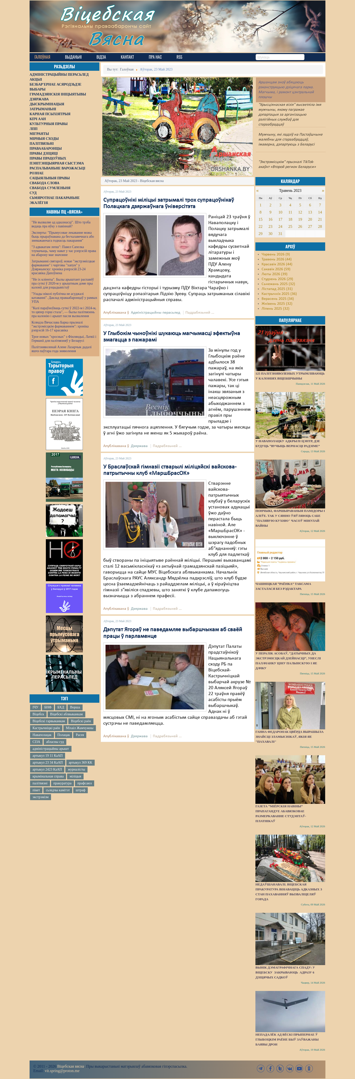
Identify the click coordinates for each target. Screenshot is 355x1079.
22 (261, 226)
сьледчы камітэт (58, 790)
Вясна (116, 38)
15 (261, 219)
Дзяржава (139, 446)
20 (310, 219)
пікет (36, 790)
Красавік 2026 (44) (277, 264)
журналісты (76, 769)
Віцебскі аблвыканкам (66, 714)
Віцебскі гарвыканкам (49, 721)
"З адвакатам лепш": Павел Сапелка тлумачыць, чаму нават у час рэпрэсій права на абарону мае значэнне (64, 251)
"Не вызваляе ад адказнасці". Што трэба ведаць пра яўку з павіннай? (61, 224)
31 (280, 234)
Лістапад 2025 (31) (277, 289)
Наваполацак (42, 735)
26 (300, 226)
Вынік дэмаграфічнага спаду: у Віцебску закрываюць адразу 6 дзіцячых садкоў (285, 972)
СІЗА (36, 742)
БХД (60, 707)
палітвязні (40, 783)
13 (310, 212)
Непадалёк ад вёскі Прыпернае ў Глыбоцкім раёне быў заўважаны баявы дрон (287, 1039)
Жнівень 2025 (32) (277, 304)
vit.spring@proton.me (62, 1071)
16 (270, 219)
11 (290, 212)
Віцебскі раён (81, 721)
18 (290, 219)
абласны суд (55, 742)
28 (320, 226)
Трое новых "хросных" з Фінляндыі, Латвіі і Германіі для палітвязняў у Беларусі (64, 338)
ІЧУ (35, 707)
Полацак (63, 735)
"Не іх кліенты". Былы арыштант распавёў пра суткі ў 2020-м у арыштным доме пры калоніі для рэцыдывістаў (63, 283)
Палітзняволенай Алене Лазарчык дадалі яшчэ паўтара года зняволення (61, 349)
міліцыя (75, 776)
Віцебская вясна (70, 1066)
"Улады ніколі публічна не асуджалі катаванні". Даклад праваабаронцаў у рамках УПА (64, 298)
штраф (80, 790)
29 (261, 234)
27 (310, 226)
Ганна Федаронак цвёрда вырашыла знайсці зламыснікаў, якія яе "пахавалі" (289, 736)
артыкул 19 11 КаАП (48, 755)
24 (280, 226)
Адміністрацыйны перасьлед (155, 313)
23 (270, 226)
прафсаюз (84, 783)
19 (300, 219)
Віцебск (38, 714)
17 (280, 219)
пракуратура (62, 783)
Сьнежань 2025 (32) (278, 284)
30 (270, 234)
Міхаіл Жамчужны (79, 728)
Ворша (75, 707)
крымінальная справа (48, 776)
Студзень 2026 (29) (277, 279)
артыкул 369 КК (80, 762)
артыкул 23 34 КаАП (48, 762)
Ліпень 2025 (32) (275, 309)
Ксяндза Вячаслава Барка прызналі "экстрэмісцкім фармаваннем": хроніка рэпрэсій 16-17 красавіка (60, 326)
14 (320, 212)
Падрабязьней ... (199, 313)
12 (300, 212)
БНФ (48, 707)
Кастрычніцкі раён (46, 728)
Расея (80, 735)
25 (290, 226)
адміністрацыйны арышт (51, 749)
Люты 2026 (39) (274, 274)
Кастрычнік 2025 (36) (279, 294)
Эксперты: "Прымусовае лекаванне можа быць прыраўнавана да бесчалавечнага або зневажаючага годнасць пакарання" (63, 236)
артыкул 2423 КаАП (47, 769)
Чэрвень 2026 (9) (276, 254)
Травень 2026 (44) (277, 259)
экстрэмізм (41, 797)
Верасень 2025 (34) (278, 299)
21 (320, 219)
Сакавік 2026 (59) (276, 269)
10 (280, 212)
